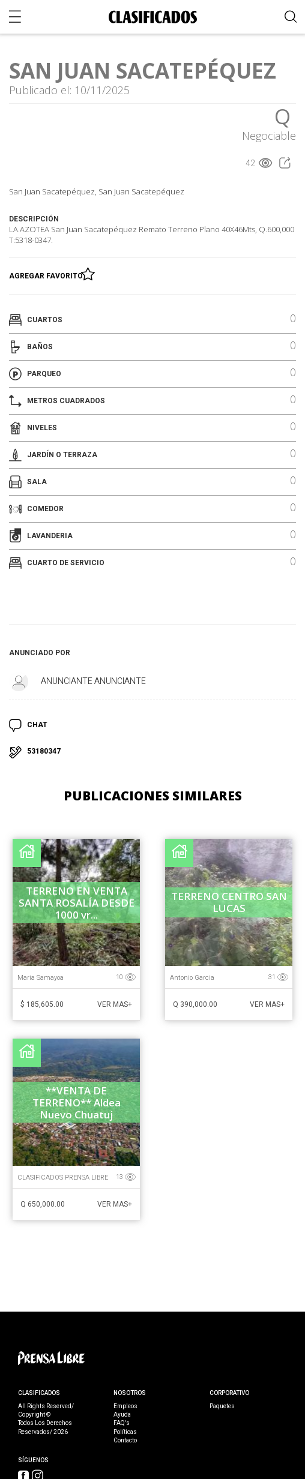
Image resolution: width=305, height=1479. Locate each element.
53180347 (44, 751)
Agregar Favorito (47, 273)
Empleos (125, 1406)
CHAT (37, 725)
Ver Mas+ (114, 1004)
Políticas (125, 1432)
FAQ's (121, 1423)
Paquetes (222, 1406)
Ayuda (122, 1415)
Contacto (125, 1440)
